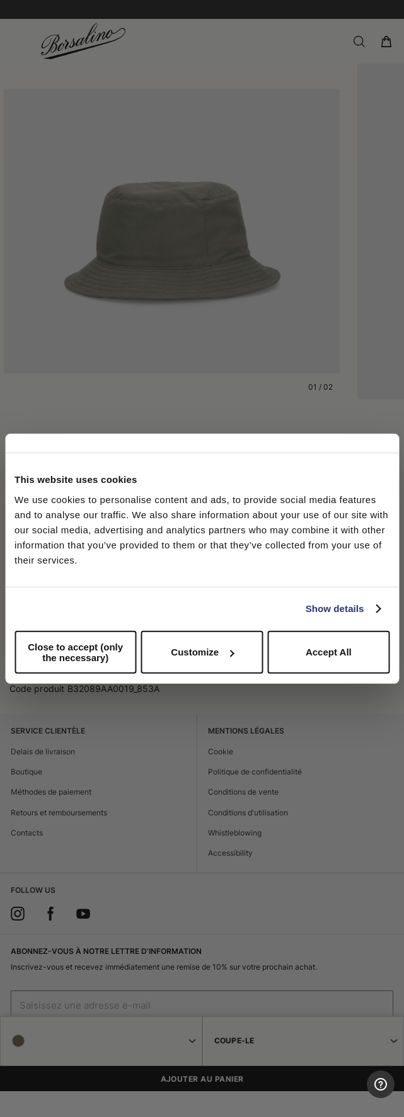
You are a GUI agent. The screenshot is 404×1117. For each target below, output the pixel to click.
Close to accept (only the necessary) (75, 651)
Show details (335, 608)
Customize (202, 652)
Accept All (329, 652)
